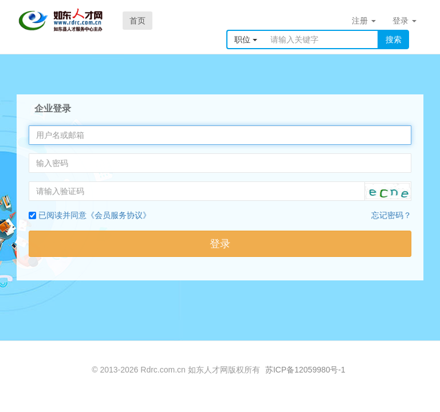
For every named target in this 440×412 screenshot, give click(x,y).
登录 (404, 20)
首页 (137, 20)
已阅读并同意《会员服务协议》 (94, 215)
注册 (364, 20)
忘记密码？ (391, 215)
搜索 (394, 39)
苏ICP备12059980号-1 (305, 369)
